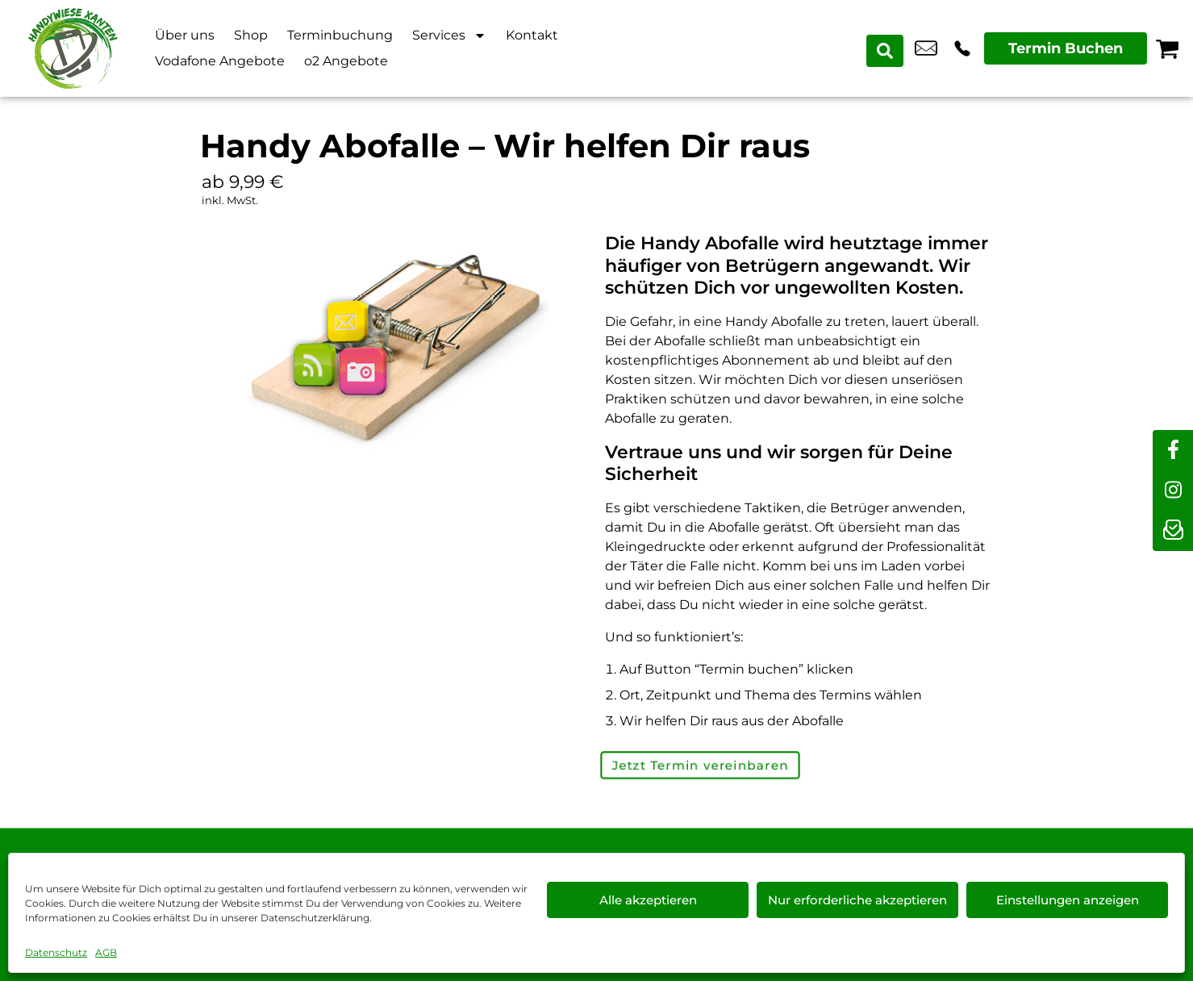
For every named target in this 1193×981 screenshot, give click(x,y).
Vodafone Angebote (220, 61)
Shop (251, 35)
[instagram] (1173, 490)
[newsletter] (1173, 531)
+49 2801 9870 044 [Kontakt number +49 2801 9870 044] (962, 48)
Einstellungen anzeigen (1067, 900)
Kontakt (532, 35)
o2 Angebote (346, 61)
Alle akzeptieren (648, 900)
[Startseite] (72, 48)
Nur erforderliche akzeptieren (857, 900)
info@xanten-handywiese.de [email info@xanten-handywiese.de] (926, 48)
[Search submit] (887, 48)
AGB (106, 952)
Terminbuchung (340, 35)
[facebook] (1173, 450)
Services (449, 35)
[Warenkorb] (1167, 48)
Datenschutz (56, 952)
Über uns (185, 35)
